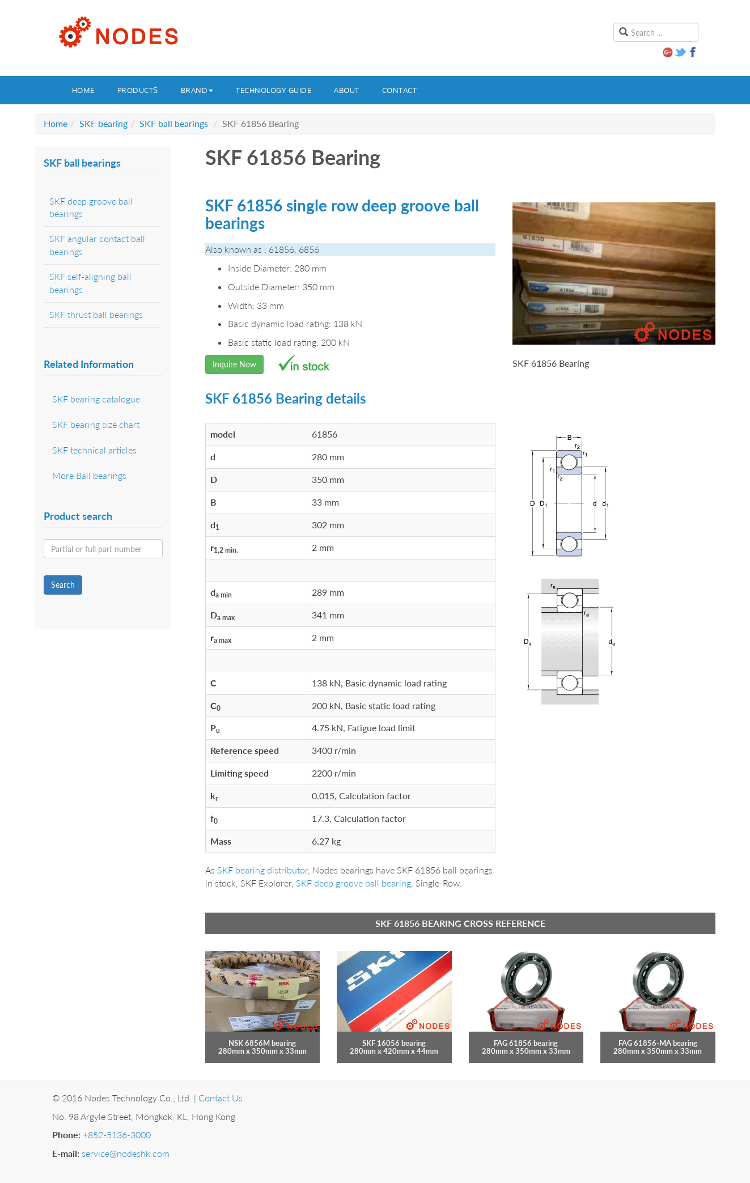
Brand (197, 90)
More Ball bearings (89, 475)
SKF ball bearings (173, 123)
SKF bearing (103, 123)
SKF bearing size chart (95, 424)
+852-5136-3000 (117, 1134)
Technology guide (273, 90)
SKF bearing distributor (262, 869)
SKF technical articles (94, 449)
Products (137, 90)
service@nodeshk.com (126, 1153)
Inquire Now (234, 364)
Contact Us (220, 1097)
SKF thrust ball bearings (96, 314)
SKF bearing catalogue (96, 398)
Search (63, 585)
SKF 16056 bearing (394, 1043)
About (346, 90)
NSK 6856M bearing (262, 1043)
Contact (399, 90)
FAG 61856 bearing (526, 1043)
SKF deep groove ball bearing (353, 882)
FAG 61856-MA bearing (657, 1043)
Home (83, 90)
